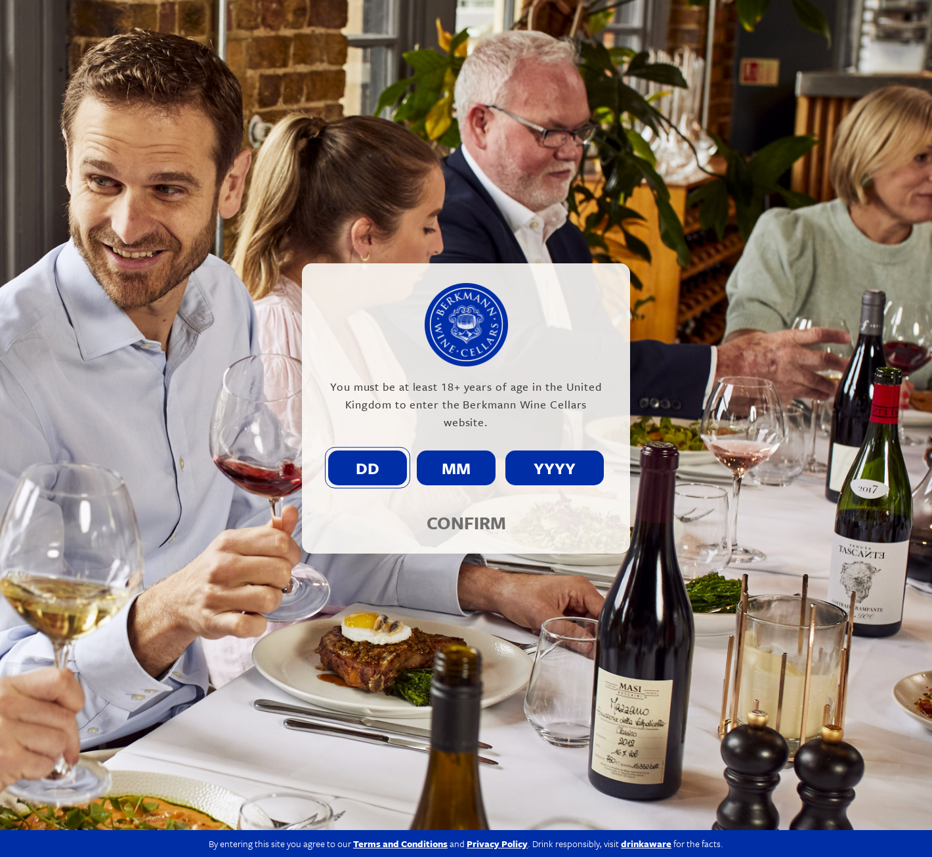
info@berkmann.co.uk (295, 795)
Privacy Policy (678, 832)
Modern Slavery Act (595, 832)
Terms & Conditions (761, 832)
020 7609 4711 (193, 795)
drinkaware (646, 704)
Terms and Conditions (400, 704)
